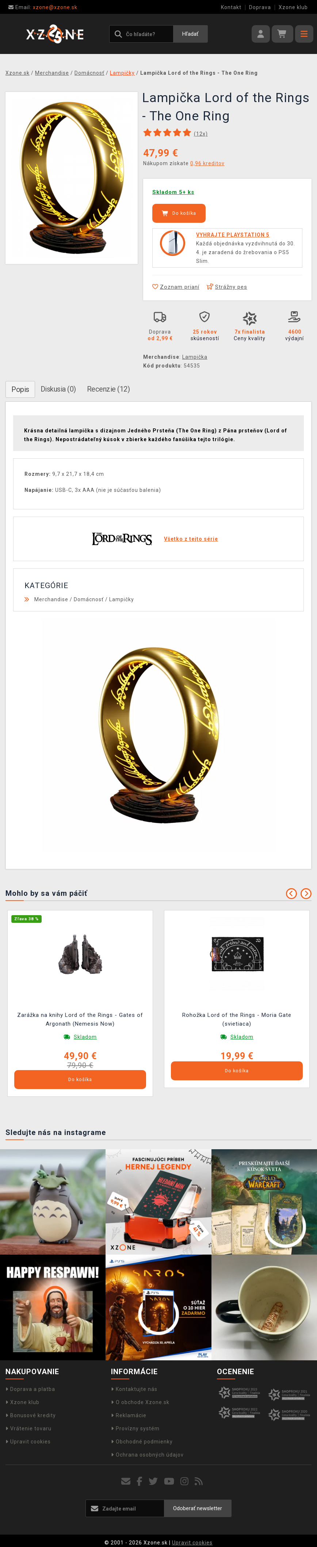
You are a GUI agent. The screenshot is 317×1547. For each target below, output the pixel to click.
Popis (20, 389)
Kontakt (231, 7)
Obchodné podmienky (142, 1442)
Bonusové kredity (30, 1415)
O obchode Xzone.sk (140, 1402)
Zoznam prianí (175, 287)
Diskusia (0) (58, 389)
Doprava (260, 7)
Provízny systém (135, 1428)
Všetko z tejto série (191, 539)
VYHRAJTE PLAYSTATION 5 (233, 235)
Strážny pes (227, 287)
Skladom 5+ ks (173, 192)
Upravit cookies (28, 1442)
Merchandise (51, 599)
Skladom (85, 1037)
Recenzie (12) (108, 389)
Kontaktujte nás (134, 1389)
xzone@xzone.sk (42, 7)
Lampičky (121, 599)
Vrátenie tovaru (28, 1428)
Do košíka (179, 213)
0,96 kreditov (207, 163)
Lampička (194, 357)
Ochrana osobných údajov (147, 1455)
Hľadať (190, 34)
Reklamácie (128, 1415)
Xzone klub (293, 7)
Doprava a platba (30, 1389)
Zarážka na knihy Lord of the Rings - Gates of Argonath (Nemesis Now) (80, 1019)
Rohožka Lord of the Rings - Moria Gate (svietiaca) (236, 1019)
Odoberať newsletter (197, 1508)
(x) (201, 134)
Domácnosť (89, 599)
